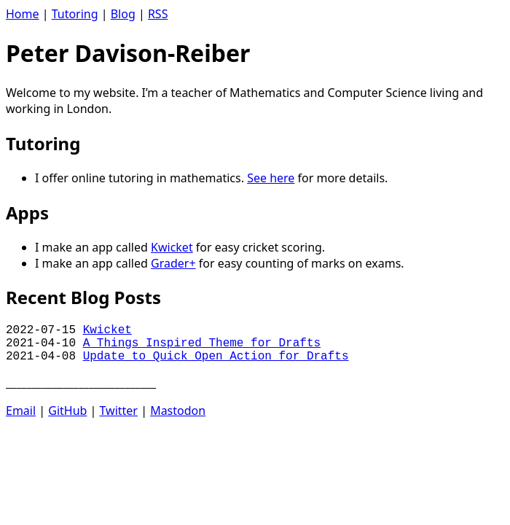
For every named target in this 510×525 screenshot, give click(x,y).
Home (22, 14)
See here (270, 178)
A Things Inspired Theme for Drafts (202, 343)
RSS (158, 14)
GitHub (67, 410)
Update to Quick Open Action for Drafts (216, 356)
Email (21, 410)
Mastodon (177, 410)
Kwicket (172, 247)
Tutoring (75, 14)
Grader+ (173, 263)
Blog (123, 14)
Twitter (119, 410)
